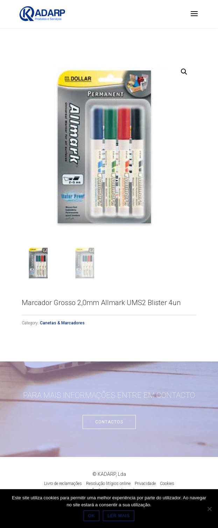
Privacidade (145, 483)
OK (91, 515)
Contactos (109, 422)
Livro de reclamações (63, 483)
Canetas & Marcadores (62, 323)
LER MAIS (118, 515)
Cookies (167, 483)
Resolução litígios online (108, 483)
